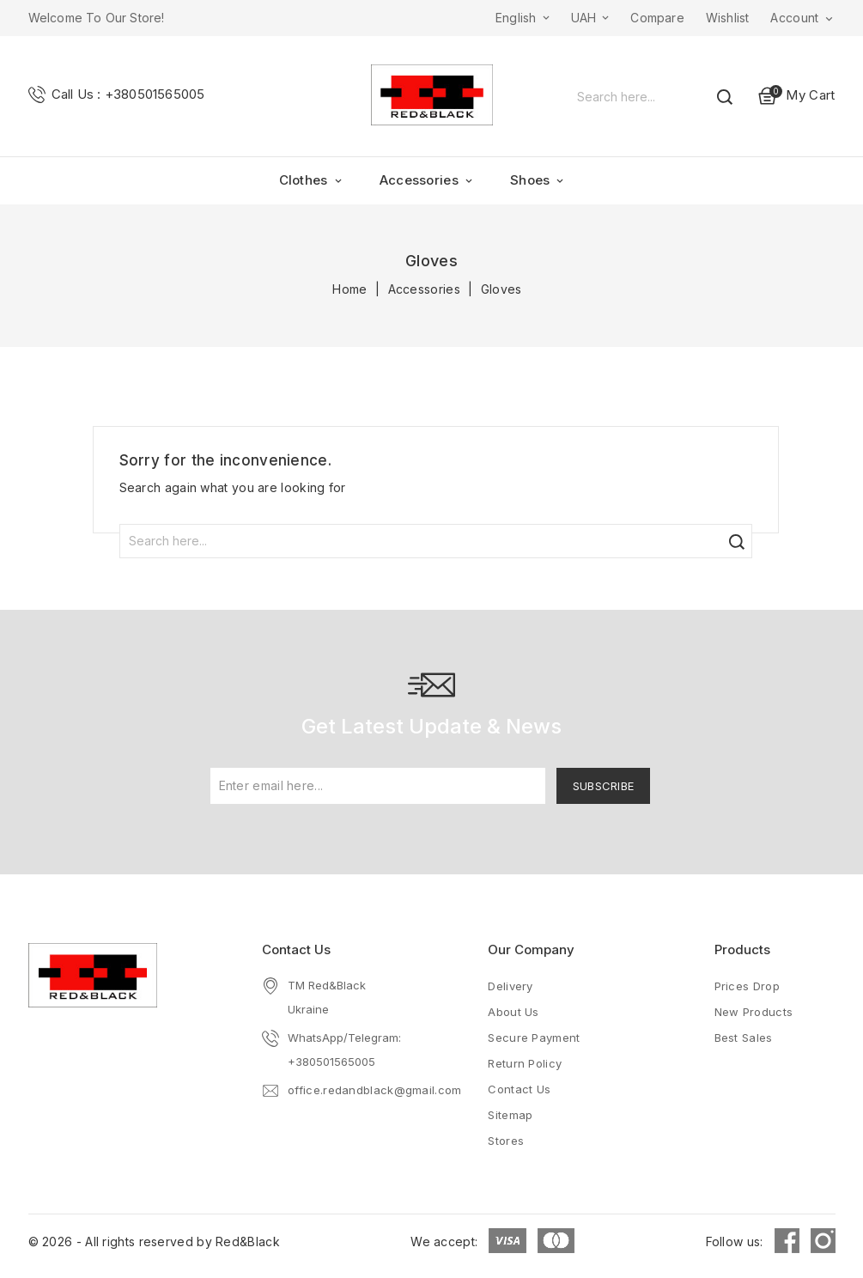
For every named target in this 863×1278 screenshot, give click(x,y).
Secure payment (534, 1037)
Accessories (428, 180)
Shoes (539, 180)
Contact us (519, 1089)
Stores (506, 1140)
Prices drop (747, 986)
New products (753, 1012)
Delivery (510, 986)
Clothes (312, 180)
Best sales (743, 1037)
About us (513, 1012)
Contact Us (296, 949)
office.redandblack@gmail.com (374, 1090)
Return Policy (525, 1063)
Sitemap (510, 1115)
